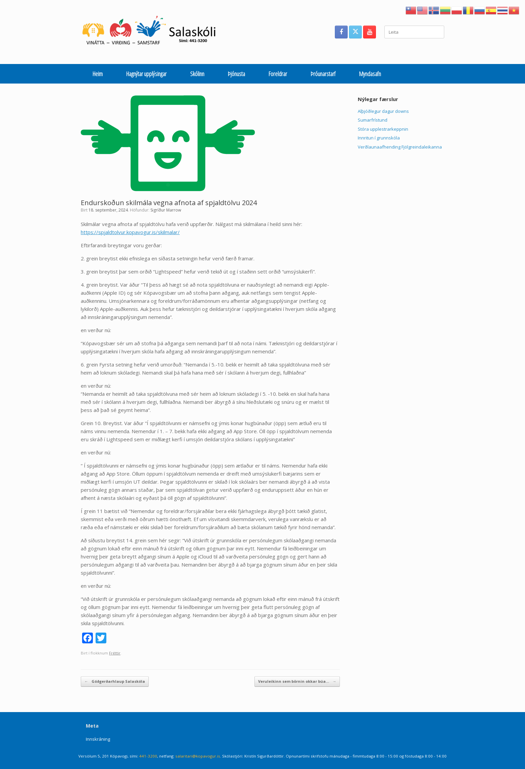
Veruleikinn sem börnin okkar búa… (297, 681)
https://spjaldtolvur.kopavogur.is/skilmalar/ (130, 232)
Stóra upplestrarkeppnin (383, 129)
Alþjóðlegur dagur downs (383, 111)
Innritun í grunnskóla (379, 138)
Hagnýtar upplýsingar (146, 74)
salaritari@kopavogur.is (197, 756)
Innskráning (98, 739)
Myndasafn (370, 74)
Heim (98, 74)
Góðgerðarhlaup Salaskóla (114, 681)
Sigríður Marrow (165, 210)
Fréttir (114, 652)
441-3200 (148, 756)
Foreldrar (278, 74)
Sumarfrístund (372, 120)
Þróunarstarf (323, 74)
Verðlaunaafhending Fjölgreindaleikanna (400, 147)
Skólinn (197, 74)
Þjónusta (236, 74)
